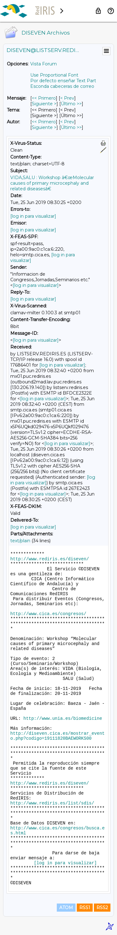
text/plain (20, 540)
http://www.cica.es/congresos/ (48, 613)
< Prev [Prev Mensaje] (67, 98)
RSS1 (84, 907)
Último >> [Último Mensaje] (71, 104)
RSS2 (102, 907)
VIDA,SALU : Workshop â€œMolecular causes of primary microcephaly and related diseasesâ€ (52, 183)
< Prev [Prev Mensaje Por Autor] (67, 122)
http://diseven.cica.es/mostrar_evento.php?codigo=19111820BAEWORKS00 (57, 736)
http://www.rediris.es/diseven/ (49, 559)
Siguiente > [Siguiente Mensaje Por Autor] (44, 127)
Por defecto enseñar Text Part (63, 80)
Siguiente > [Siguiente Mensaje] (44, 104)
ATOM (66, 907)
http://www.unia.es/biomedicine (62, 718)
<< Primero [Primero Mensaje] (44, 98)
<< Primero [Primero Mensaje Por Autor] (44, 122)
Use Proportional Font (54, 75)
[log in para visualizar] (33, 216)
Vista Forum (43, 64)
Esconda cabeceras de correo (62, 86)
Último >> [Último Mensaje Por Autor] (71, 127)
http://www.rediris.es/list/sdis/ (52, 803)
